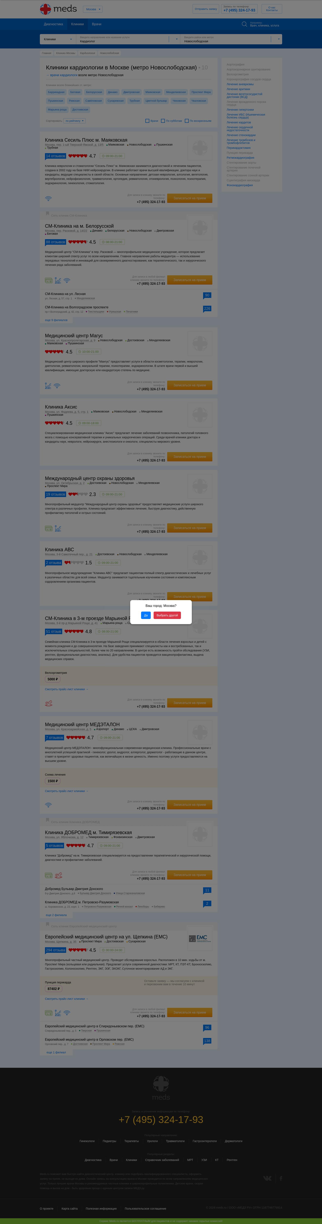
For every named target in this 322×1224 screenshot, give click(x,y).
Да (146, 615)
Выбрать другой (167, 615)
